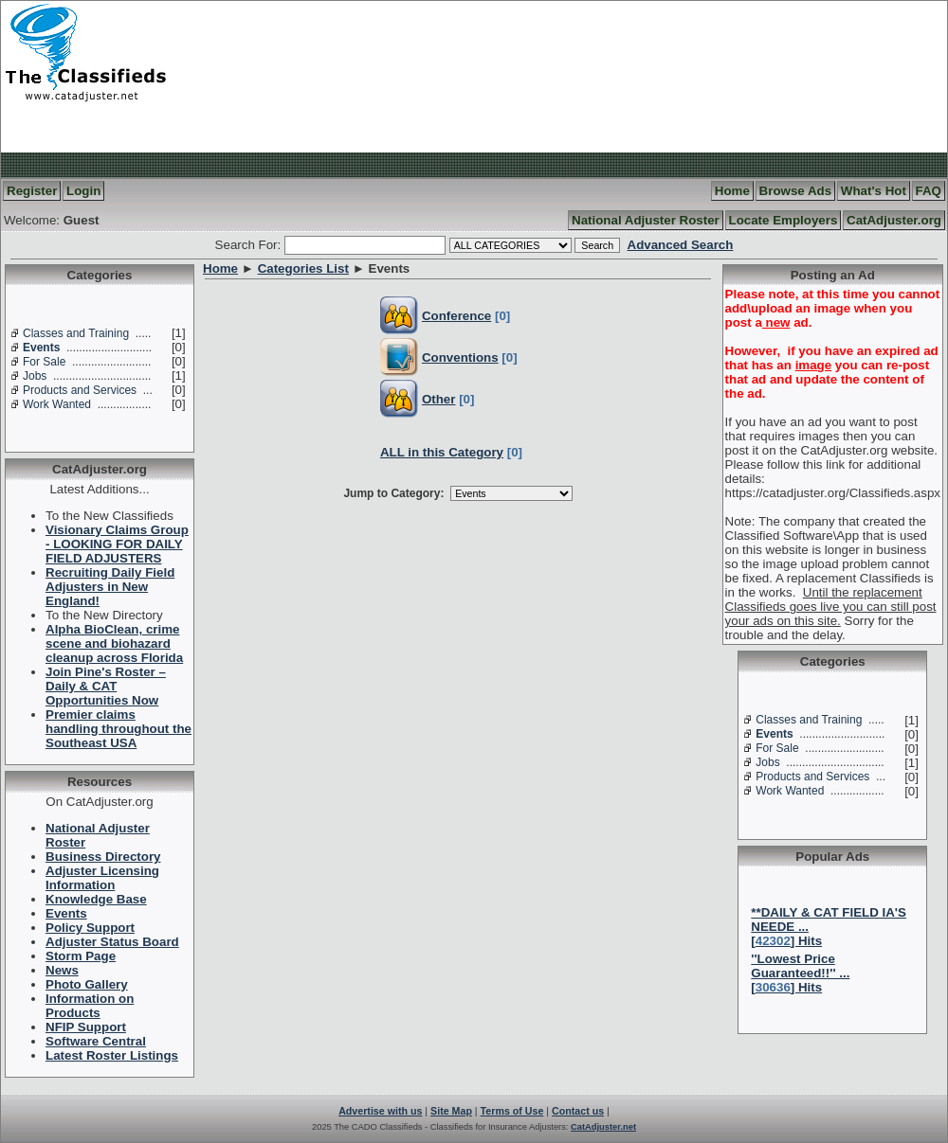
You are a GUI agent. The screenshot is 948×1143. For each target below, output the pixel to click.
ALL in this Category (441, 452)
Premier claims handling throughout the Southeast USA (118, 728)
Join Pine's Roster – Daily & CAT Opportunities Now (106, 686)
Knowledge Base (96, 899)
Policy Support (90, 927)
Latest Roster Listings (112, 1055)
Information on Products (90, 1005)
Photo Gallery (87, 984)
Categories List (303, 268)
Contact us (578, 1110)
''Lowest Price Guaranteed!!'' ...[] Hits (800, 973)
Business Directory (103, 856)
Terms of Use (512, 1110)
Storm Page (81, 956)
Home (732, 191)
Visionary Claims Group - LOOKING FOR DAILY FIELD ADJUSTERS (117, 544)
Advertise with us (380, 1110)
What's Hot (873, 191)
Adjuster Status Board (112, 942)
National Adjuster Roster (646, 220)
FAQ (928, 191)
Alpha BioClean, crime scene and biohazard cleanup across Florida (114, 643)
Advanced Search (681, 245)
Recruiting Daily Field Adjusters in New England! (110, 586)
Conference (456, 316)
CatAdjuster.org (894, 220)
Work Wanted (57, 404)
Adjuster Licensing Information (102, 878)
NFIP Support (86, 1027)
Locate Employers (783, 220)
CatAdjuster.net (603, 1127)
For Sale (44, 361)
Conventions (460, 357)
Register (32, 191)
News (62, 970)
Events (41, 347)
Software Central (96, 1041)
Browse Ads (795, 191)
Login (83, 191)
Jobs (34, 376)
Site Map (451, 1110)
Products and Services (80, 390)
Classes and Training (76, 333)
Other (439, 399)
